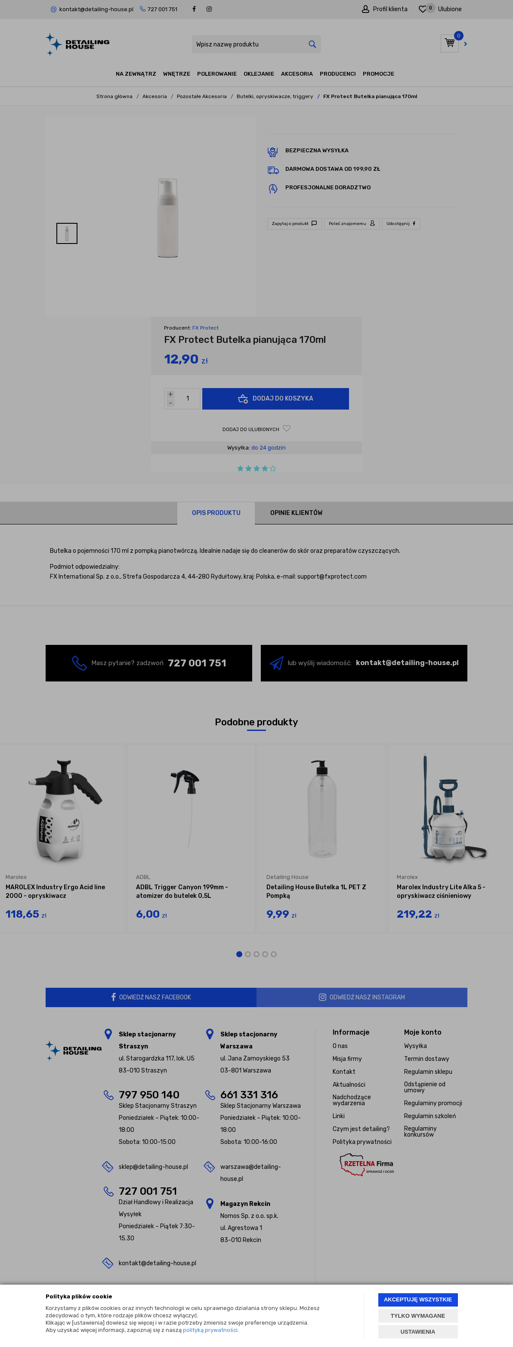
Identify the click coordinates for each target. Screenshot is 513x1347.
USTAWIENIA (418, 1332)
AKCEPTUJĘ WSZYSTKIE (418, 1299)
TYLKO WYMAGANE (418, 1316)
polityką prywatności (210, 1330)
